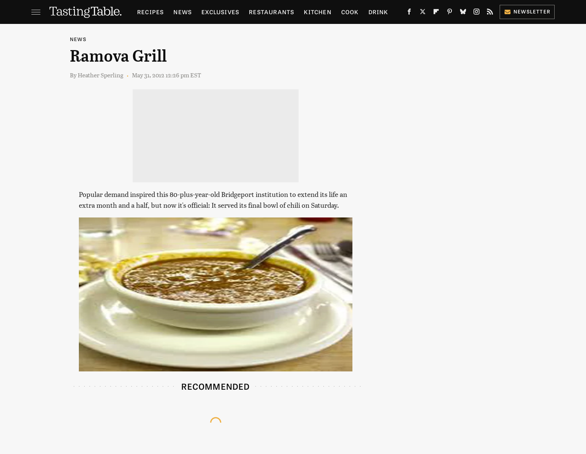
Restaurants (271, 11)
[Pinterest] (449, 13)
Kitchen (317, 11)
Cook (350, 11)
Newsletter (527, 11)
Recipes (150, 11)
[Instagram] (476, 13)
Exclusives (220, 11)
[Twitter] (422, 13)
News (182, 11)
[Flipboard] (436, 13)
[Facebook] (409, 13)
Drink (378, 11)
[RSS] (490, 13)
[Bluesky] (463, 13)
